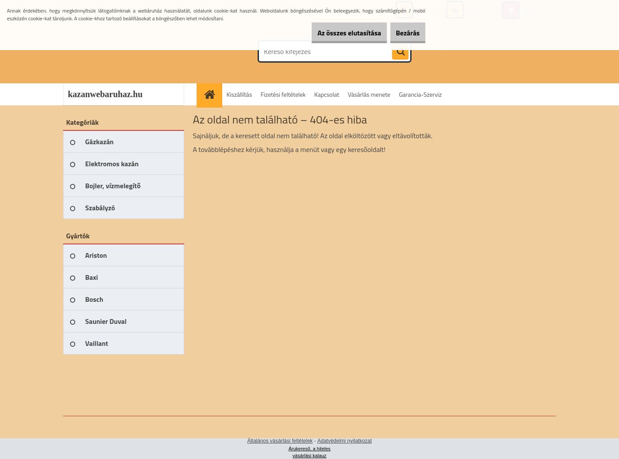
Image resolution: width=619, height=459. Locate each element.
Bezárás (403, 33)
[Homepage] (212, 94)
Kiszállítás (239, 94)
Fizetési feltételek (283, 94)
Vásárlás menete (369, 94)
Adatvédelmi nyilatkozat (344, 441)
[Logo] (122, 51)
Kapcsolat (326, 94)
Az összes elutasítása (334, 33)
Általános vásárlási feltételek (280, 441)
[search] (400, 52)
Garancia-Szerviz (420, 94)
